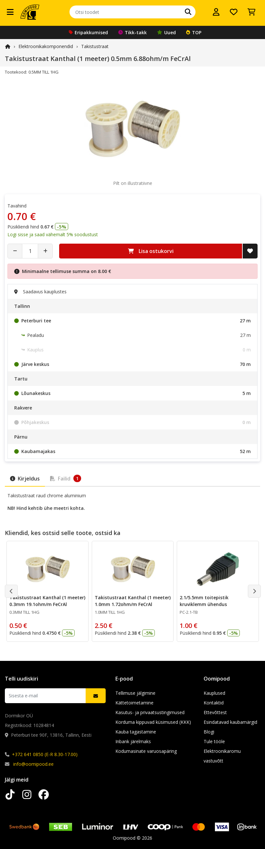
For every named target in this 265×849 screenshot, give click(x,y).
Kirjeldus (25, 478)
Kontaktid (214, 703)
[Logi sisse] (216, 12)
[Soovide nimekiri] (233, 12)
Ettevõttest (215, 712)
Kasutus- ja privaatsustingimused (150, 712)
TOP (193, 32)
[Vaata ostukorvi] (251, 12)
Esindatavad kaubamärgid (230, 722)
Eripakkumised (88, 32)
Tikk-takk (132, 32)
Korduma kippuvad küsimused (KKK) (153, 722)
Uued (166, 32)
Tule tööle (214, 741)
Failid (65, 478)
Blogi (209, 732)
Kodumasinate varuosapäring (146, 751)
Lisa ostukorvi (151, 251)
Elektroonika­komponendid (45, 46)
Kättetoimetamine (134, 703)
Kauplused (214, 693)
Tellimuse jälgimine (135, 693)
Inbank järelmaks (133, 741)
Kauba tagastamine (135, 732)
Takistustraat (95, 46)
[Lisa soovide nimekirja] (250, 251)
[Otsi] (188, 11)
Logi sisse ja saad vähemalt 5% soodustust (52, 234)
